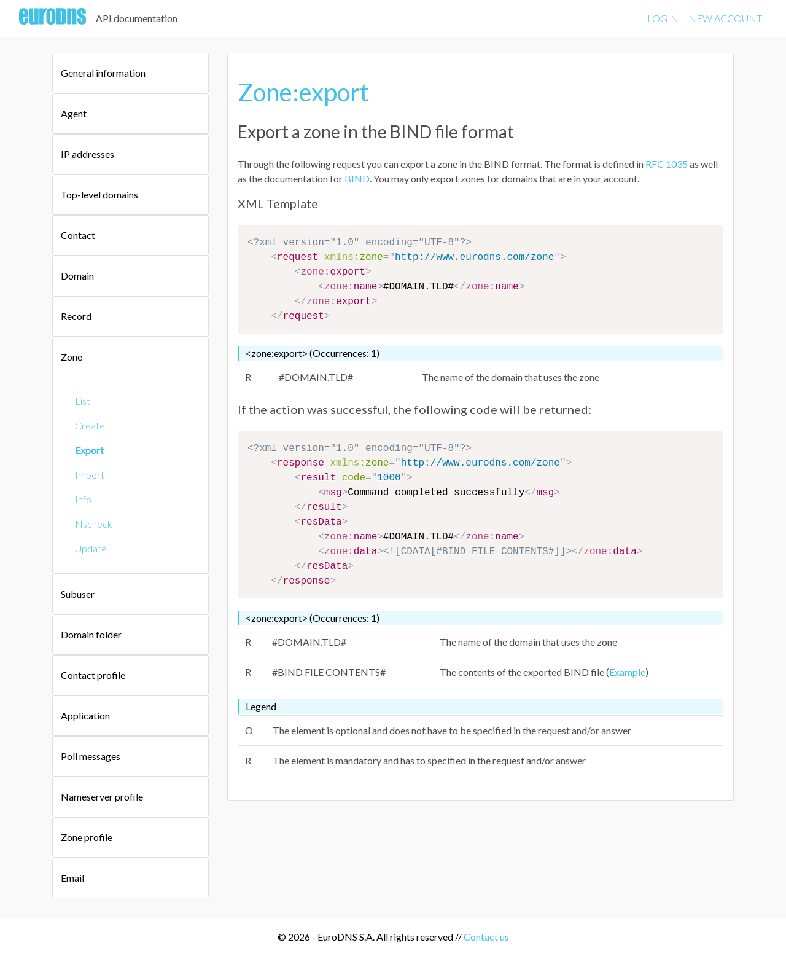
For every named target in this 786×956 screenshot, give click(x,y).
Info (83, 499)
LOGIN (663, 18)
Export (89, 450)
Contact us (486, 936)
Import (89, 474)
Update (91, 548)
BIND (357, 178)
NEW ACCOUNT (725, 18)
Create (90, 425)
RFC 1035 (666, 164)
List (82, 401)
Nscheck (93, 524)
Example (627, 672)
